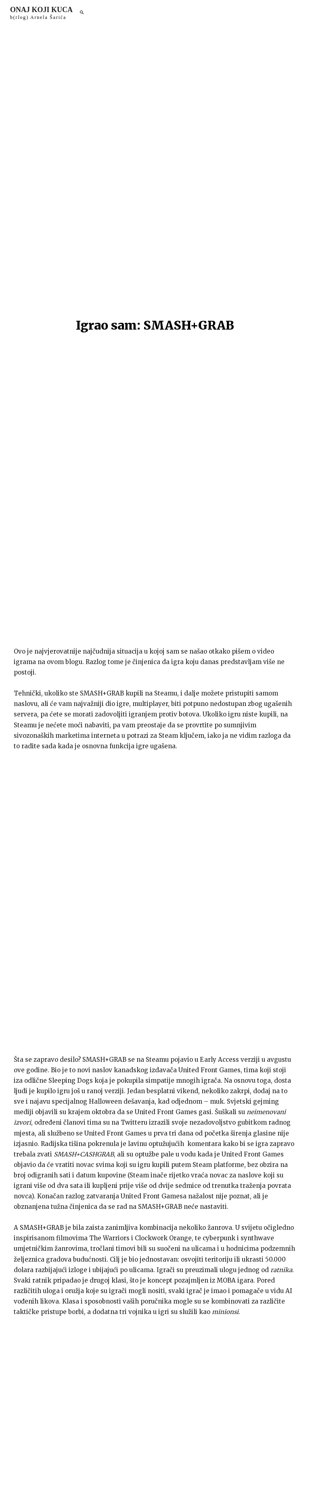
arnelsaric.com (207, 1484)
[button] (81, 13)
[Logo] (41, 13)
